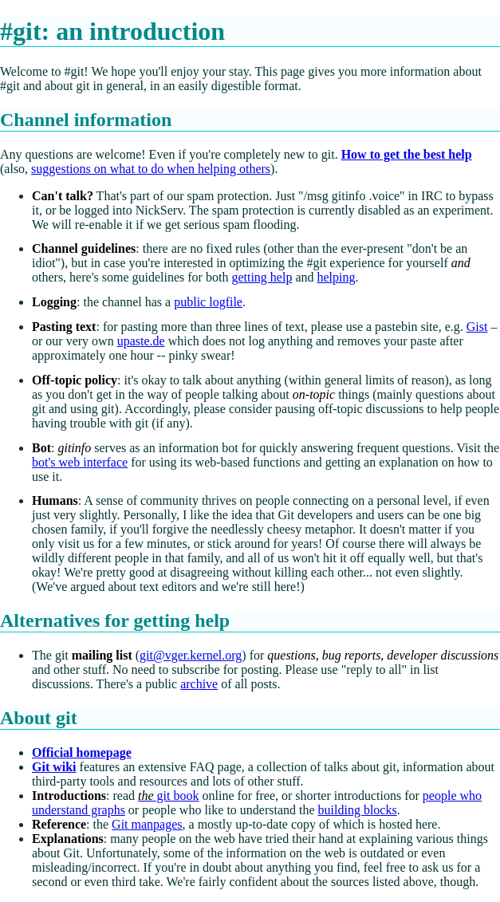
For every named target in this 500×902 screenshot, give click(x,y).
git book (168, 795)
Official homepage (82, 752)
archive (199, 684)
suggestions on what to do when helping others (150, 168)
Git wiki (54, 767)
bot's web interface (80, 462)
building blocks (357, 810)
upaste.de (141, 341)
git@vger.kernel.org (191, 655)
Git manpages (147, 824)
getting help (261, 277)
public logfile (208, 302)
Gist (477, 326)
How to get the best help (406, 154)
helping (336, 277)
